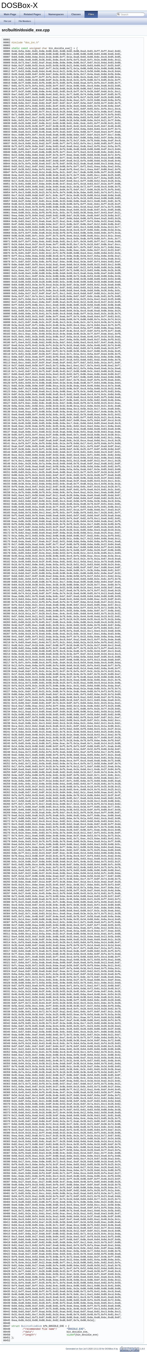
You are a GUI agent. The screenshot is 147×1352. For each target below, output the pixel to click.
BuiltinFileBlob (31, 1326)
